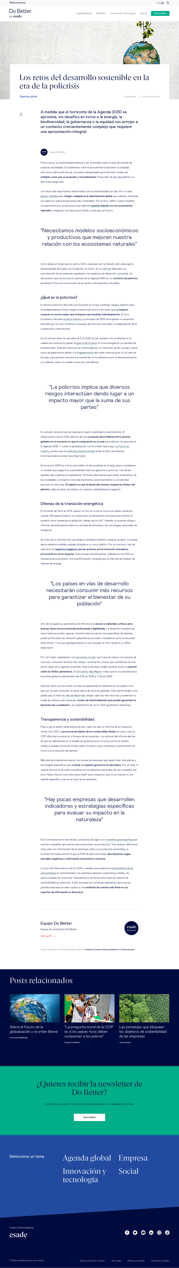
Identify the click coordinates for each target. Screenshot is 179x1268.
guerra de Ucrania (86, 343)
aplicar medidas (49, 196)
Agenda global (84, 13)
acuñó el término (72, 319)
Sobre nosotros (18, 3)
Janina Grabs (125, 1042)
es (162, 3)
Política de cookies (136, 1261)
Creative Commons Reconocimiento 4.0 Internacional (109, 950)
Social (143, 13)
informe (106, 269)
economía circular (86, 657)
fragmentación (85, 353)
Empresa (101, 13)
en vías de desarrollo (73, 695)
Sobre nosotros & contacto (92, 1261)
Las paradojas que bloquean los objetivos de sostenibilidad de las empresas (143, 1031)
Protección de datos (160, 1261)
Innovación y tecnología (123, 13)
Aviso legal (116, 1261)
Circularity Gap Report (89, 671)
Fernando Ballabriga (19, 1038)
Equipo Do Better (72, 1042)
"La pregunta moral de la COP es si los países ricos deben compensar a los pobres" (88, 1031)
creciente (119, 839)
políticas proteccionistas (81, 451)
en (158, 3)
